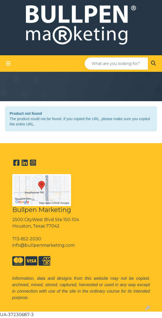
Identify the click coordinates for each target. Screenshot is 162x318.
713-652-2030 (26, 238)
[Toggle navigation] (8, 63)
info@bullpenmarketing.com (43, 245)
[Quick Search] (116, 63)
